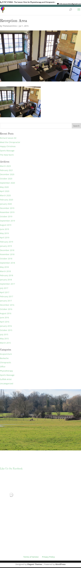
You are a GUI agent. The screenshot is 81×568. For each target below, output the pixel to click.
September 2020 (7, 183)
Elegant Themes (34, 564)
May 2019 (4, 233)
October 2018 (6, 258)
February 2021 (6, 170)
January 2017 (6, 300)
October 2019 (6, 216)
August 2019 (5, 225)
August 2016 (5, 313)
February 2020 (6, 199)
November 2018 (7, 254)
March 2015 (5, 342)
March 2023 (5, 166)
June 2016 (4, 317)
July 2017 (4, 288)
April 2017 (4, 292)
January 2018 (6, 279)
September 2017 (7, 284)
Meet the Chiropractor (10, 142)
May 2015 (4, 338)
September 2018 (7, 263)
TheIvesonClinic (10, 26)
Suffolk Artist (6, 379)
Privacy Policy (48, 557)
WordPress (60, 564)
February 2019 (6, 241)
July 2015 (4, 334)
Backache (4, 358)
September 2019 (7, 220)
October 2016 (6, 309)
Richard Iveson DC (8, 138)
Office (2, 366)
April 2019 (4, 237)
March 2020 (5, 195)
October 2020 (6, 178)
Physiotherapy (6, 371)
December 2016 (7, 305)
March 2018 (5, 271)
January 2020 (6, 204)
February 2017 (6, 296)
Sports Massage (7, 150)
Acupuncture (6, 354)
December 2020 (7, 174)
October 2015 (6, 330)
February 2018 (6, 275)
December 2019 (7, 208)
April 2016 (4, 321)
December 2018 (7, 250)
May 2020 (4, 187)
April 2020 (4, 191)
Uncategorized (6, 383)
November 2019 (7, 212)
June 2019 (4, 229)
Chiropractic (5, 362)
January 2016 (6, 326)
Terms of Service (31, 557)
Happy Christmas (8, 146)
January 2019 (6, 246)
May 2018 (4, 267)
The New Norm (7, 155)
